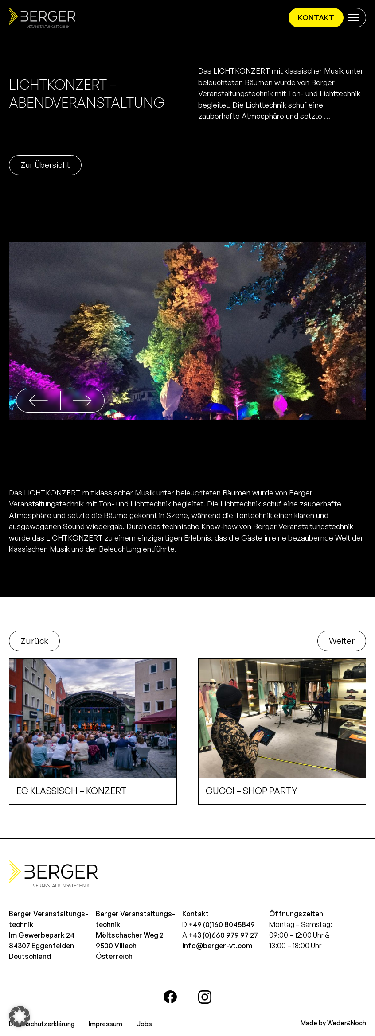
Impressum (105, 1024)
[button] (82, 400)
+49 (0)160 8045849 (221, 924)
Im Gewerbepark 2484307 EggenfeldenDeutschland (41, 946)
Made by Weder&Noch (333, 1023)
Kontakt (316, 17)
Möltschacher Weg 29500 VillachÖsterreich (130, 946)
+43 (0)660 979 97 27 (223, 935)
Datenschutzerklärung (41, 1024)
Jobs (144, 1024)
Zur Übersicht (45, 165)
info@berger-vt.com (217, 945)
